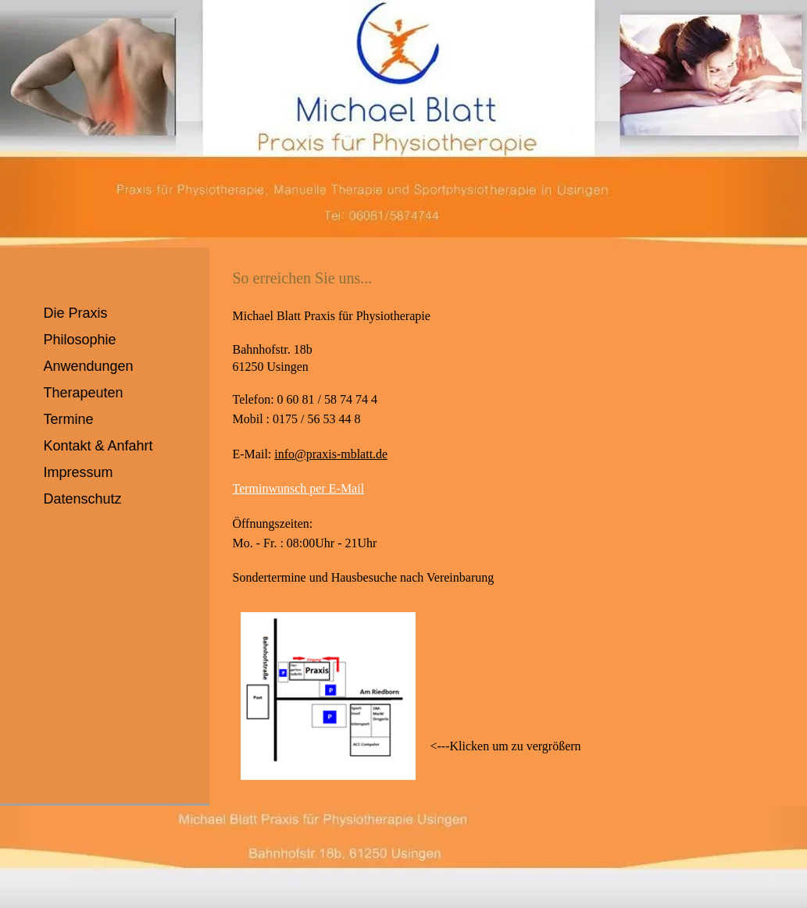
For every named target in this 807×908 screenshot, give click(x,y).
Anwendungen (89, 366)
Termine (69, 419)
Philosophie (80, 339)
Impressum (78, 472)
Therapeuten (83, 393)
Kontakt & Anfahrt (98, 446)
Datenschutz (83, 499)
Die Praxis (76, 313)
